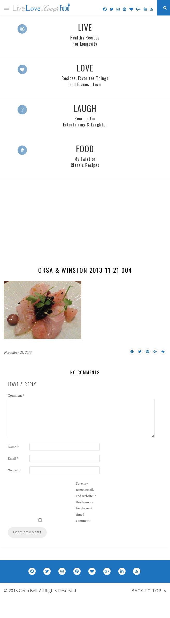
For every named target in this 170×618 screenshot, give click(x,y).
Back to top (149, 590)
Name (13, 447)
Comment (16, 395)
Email (13, 458)
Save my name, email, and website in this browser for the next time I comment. (86, 502)
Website (13, 470)
